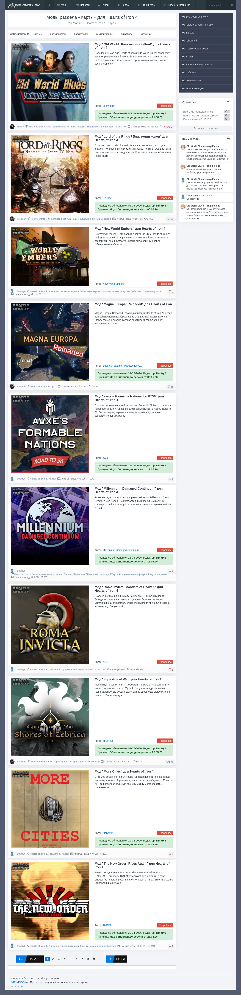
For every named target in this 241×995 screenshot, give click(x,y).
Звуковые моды (193, 88)
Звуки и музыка (152, 291)
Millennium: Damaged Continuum (121, 550)
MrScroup (108, 740)
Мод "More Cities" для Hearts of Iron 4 (124, 771)
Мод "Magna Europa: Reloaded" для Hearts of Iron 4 (133, 306)
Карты (81, 126)
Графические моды (98, 574)
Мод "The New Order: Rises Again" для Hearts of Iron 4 (132, 865)
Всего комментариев (196, 115)
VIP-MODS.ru (20, 982)
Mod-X (20, 126)
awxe (106, 457)
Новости (83, 5)
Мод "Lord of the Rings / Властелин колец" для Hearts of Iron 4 (131, 138)
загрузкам (145, 34)
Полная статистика (205, 128)
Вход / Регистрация (177, 5)
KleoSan (21, 219)
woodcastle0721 (133, 365)
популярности (58, 34)
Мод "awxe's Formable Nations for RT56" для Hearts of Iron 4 (129, 398)
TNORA (107, 925)
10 (100, 958)
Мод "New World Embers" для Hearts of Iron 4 (130, 228)
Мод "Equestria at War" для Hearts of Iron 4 (128, 679)
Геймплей (55, 219)
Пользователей (192, 119)
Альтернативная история (61, 126)
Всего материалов (198, 111)
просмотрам (81, 34)
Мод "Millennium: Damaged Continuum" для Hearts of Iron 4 (129, 490)
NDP (105, 661)
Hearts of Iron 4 (36, 126)
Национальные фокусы (100, 126)
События (121, 126)
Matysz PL (108, 833)
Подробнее (165, 105)
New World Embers (113, 283)
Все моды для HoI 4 (195, 16)
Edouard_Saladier (113, 365)
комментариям (104, 34)
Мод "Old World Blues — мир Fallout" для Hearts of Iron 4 (132, 46)
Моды (62, 5)
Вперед (115, 959)
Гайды (103, 5)
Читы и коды (146, 5)
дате (37, 34)
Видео (123, 5)
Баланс (68, 574)
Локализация (191, 80)
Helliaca (107, 198)
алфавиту (126, 34)
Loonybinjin (109, 105)
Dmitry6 (21, 291)
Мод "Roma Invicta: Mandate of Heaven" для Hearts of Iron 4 (129, 588)
